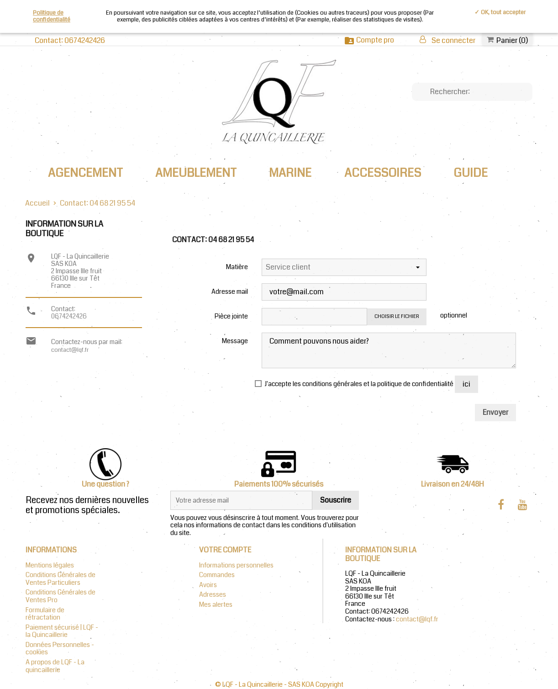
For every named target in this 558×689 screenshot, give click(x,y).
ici (466, 384)
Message (235, 340)
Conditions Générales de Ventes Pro (60, 596)
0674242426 (69, 316)
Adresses (212, 594)
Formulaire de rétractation (45, 614)
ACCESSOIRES (382, 172)
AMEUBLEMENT (196, 172)
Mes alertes (215, 605)
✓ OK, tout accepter (500, 12)
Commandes (217, 575)
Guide (470, 172)
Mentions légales (50, 565)
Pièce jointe (231, 316)
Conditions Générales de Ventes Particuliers (60, 579)
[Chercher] (472, 92)
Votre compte (225, 550)
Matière (237, 266)
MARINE (290, 172)
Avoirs (208, 585)
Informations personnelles (236, 565)
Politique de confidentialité (51, 16)
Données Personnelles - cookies (60, 648)
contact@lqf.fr (70, 349)
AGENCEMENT (85, 172)
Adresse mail (229, 291)
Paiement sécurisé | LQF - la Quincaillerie (62, 631)
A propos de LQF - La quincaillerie (55, 666)
